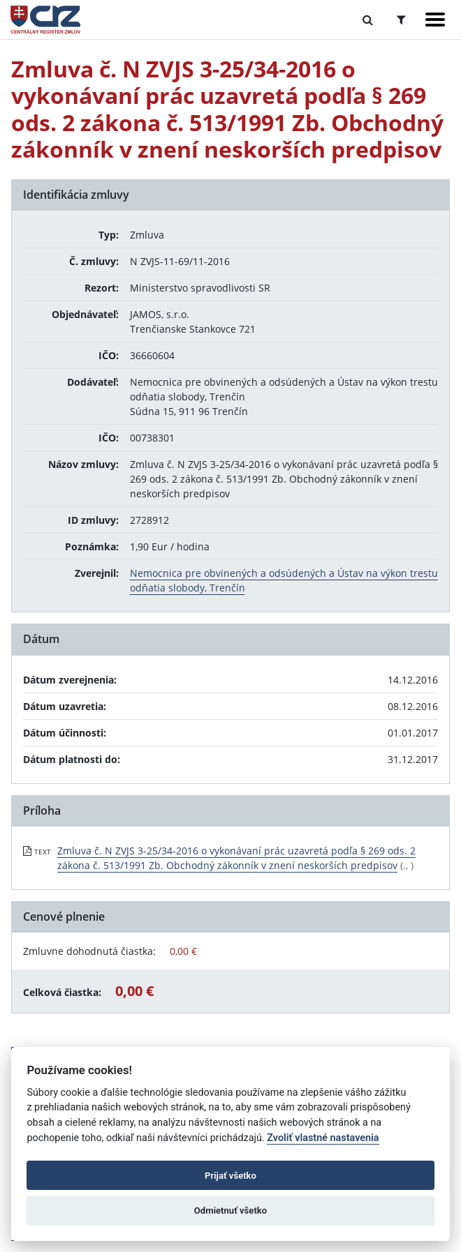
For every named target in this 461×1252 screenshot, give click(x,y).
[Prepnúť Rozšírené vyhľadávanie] (401, 19)
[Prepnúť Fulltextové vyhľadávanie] (367, 19)
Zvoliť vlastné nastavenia (323, 1138)
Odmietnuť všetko (230, 1210)
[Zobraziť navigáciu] (435, 19)
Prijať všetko (230, 1175)
